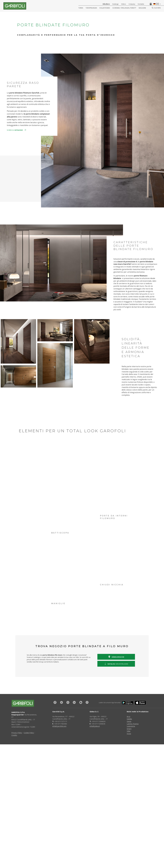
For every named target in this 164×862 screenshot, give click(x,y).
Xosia (129, 733)
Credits (14, 735)
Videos (123, 4)
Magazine (142, 8)
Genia (129, 721)
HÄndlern (106, 4)
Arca (128, 716)
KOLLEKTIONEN (105, 8)
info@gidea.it (95, 726)
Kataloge (115, 4)
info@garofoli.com (59, 726)
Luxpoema (131, 726)
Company (132, 4)
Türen (80, 8)
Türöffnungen (91, 8)
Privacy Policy (16, 732)
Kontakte (141, 4)
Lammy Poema (132, 724)
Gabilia (129, 719)
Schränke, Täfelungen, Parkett (124, 8)
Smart (129, 728)
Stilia (128, 731)
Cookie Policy (29, 732)
